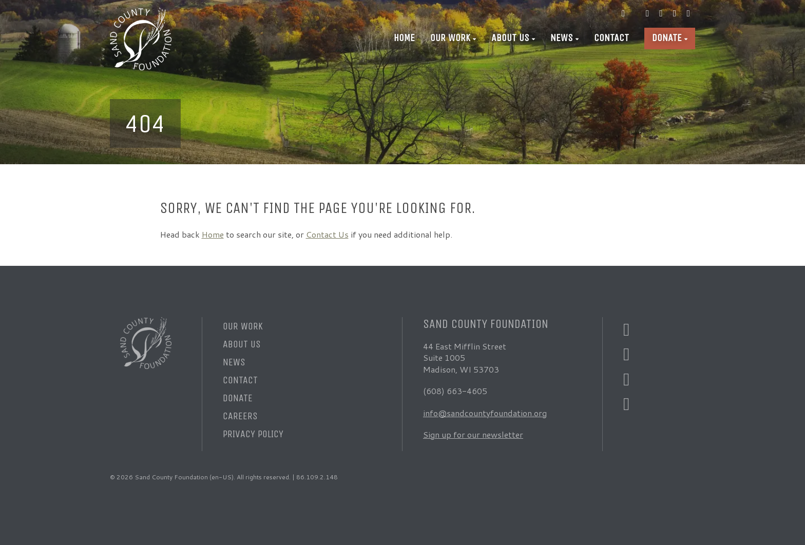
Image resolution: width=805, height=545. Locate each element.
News (561, 38)
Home (404, 38)
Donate (667, 38)
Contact (611, 38)
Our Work (450, 38)
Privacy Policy (253, 434)
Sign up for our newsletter (473, 434)
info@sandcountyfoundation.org (485, 413)
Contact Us (327, 234)
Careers (240, 416)
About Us (510, 38)
